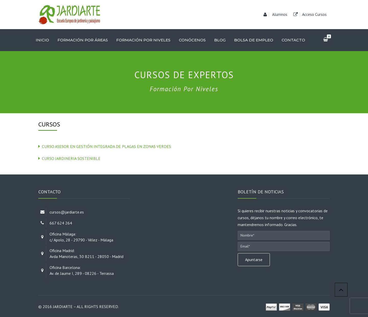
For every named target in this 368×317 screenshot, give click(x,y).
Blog (220, 40)
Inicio (42, 40)
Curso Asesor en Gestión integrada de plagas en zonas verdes (106, 146)
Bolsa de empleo (253, 40)
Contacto (293, 40)
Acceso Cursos (314, 14)
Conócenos (192, 40)
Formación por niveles (143, 40)
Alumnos (279, 14)
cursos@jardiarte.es (67, 212)
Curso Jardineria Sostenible (71, 158)
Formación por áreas (82, 40)
